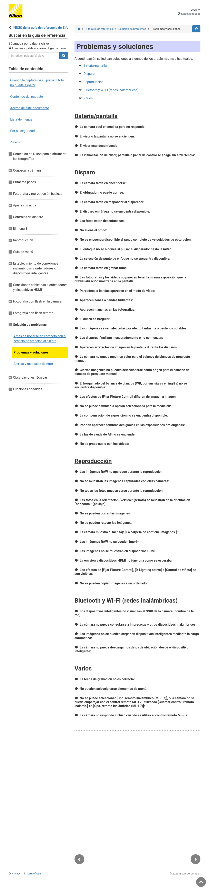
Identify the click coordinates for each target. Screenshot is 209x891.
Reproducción (93, 82)
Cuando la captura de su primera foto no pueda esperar (37, 82)
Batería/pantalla (95, 66)
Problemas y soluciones (30, 352)
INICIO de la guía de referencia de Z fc (40, 28)
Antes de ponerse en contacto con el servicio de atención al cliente (39, 338)
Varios (88, 99)
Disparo (89, 74)
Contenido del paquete (26, 97)
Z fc (99, 28)
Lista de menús (21, 119)
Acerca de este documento (29, 108)
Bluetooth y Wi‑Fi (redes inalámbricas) (110, 90)
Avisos (15, 142)
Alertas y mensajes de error (33, 364)
